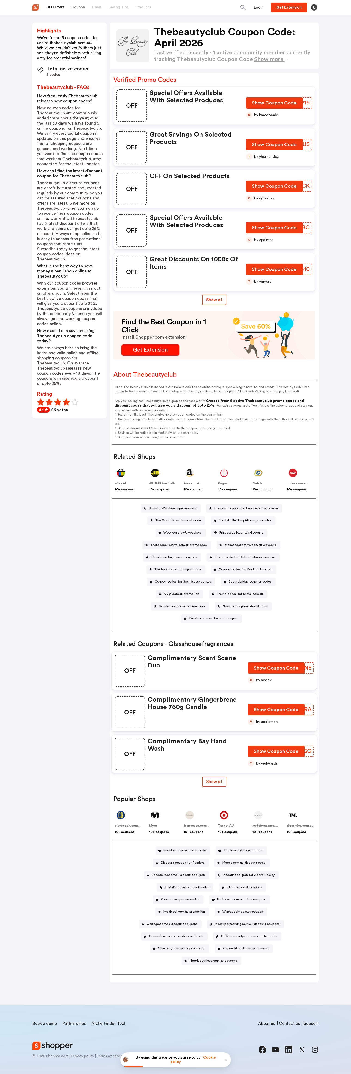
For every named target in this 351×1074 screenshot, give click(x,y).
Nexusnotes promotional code (244, 606)
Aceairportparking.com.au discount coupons (247, 924)
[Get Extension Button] (150, 350)
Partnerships (74, 1023)
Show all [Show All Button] (214, 300)
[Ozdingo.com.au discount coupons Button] (170, 924)
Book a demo (44, 1023)
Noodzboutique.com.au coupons (213, 960)
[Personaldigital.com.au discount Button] (244, 948)
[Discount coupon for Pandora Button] (181, 863)
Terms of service (111, 1056)
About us (266, 1023)
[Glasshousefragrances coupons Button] (172, 557)
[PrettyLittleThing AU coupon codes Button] (243, 520)
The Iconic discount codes (243, 850)
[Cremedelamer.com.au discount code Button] (174, 936)
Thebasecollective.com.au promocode (178, 545)
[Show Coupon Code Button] (275, 104)
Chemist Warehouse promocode (172, 508)
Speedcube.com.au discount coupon (178, 875)
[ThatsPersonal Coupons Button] (242, 887)
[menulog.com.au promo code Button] (183, 850)
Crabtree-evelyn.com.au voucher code (249, 936)
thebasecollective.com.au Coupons (250, 545)
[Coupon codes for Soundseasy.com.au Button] (181, 582)
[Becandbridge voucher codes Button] (248, 582)
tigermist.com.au (300, 825)
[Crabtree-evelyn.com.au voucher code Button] (247, 936)
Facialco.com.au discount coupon (213, 618)
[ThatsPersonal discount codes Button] (185, 887)
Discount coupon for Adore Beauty (248, 875)
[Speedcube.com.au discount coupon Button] (176, 875)
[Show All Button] (214, 782)
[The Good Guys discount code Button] (176, 520)
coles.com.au (297, 483)
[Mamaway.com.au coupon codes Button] (179, 948)
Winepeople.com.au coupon (242, 911)
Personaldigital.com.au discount (246, 948)
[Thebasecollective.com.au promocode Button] (176, 545)
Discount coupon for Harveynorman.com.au (246, 508)
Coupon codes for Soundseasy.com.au (183, 581)
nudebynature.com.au (269, 825)
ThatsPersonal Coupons (244, 887)
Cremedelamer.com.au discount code (176, 936)
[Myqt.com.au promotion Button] (179, 594)
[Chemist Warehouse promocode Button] (171, 508)
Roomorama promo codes (180, 899)
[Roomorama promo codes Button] (178, 899)
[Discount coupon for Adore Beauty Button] (247, 875)
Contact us (289, 1023)
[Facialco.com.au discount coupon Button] (211, 618)
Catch (257, 483)
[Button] (259, 7)
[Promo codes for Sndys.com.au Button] (238, 594)
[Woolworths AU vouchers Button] (181, 533)
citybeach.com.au (128, 825)
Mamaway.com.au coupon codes (181, 948)
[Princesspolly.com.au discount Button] (239, 533)
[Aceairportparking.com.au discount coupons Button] (245, 924)
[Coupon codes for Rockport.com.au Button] (243, 569)
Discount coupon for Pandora (183, 862)
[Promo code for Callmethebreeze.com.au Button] (243, 557)
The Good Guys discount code (178, 520)
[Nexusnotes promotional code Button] (243, 606)
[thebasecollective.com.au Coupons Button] (248, 545)
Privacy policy (82, 1056)
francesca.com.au (197, 825)
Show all (214, 782)
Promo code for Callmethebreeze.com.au (245, 557)
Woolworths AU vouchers (182, 532)
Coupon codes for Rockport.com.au (245, 569)
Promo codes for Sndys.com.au (240, 594)
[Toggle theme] (314, 7)
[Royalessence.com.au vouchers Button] (180, 606)
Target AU (226, 825)
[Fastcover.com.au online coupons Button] (239, 899)
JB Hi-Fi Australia (162, 483)
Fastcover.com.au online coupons (241, 899)
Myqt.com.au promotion (181, 594)
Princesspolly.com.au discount (241, 532)
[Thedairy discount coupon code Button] (175, 569)
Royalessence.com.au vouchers (182, 606)
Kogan (223, 483)
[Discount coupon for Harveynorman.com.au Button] (244, 508)
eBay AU (121, 483)
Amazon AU (193, 483)
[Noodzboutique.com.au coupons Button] (211, 961)
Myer (153, 825)
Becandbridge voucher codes (250, 581)
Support (311, 1023)
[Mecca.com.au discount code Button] (242, 863)
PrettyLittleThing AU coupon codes (244, 520)
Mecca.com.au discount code (244, 862)
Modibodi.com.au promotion (184, 911)
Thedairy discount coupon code (177, 569)
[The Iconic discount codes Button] (241, 850)
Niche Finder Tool (108, 1023)
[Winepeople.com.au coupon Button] (241, 912)
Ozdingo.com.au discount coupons (172, 924)
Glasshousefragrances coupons (174, 557)
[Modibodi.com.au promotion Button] (182, 912)
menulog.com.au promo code (184, 850)
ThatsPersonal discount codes (186, 887)
